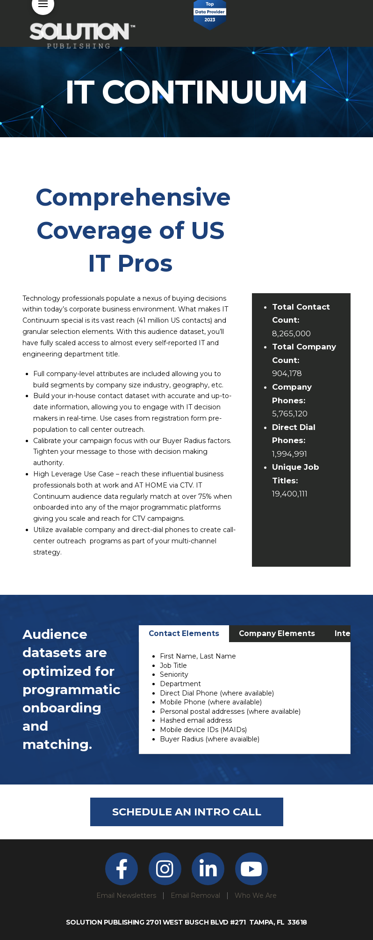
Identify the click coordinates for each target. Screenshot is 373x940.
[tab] (184, 633)
